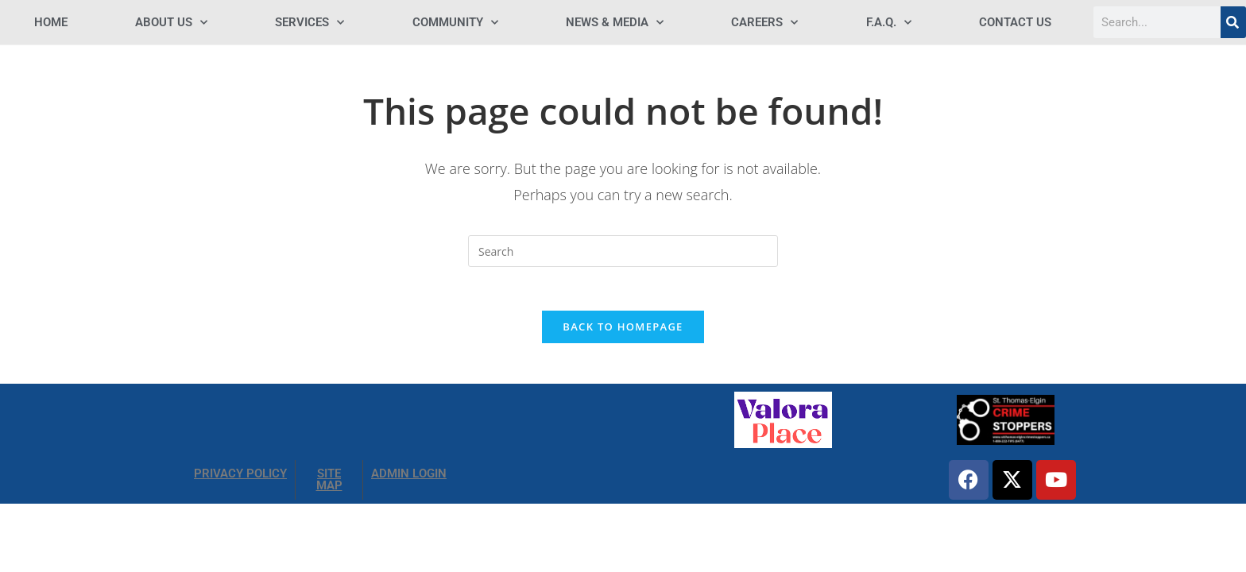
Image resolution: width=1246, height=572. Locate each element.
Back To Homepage (623, 331)
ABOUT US (171, 22)
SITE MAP (329, 484)
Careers (764, 22)
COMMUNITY (455, 22)
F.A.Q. (888, 22)
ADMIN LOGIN (409, 478)
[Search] (1233, 22)
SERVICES (309, 22)
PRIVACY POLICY (240, 478)
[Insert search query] (623, 251)
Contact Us (1015, 22)
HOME (51, 22)
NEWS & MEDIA (615, 22)
